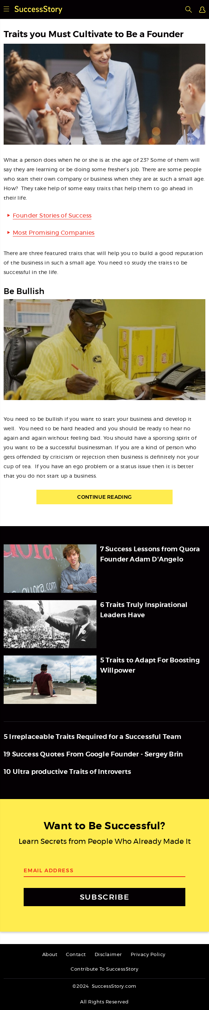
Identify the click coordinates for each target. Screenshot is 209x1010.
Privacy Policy (148, 954)
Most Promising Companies (54, 233)
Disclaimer (108, 954)
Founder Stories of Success (52, 216)
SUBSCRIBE (104, 896)
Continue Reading (104, 497)
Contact (76, 954)
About (50, 954)
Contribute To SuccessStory (104, 969)
